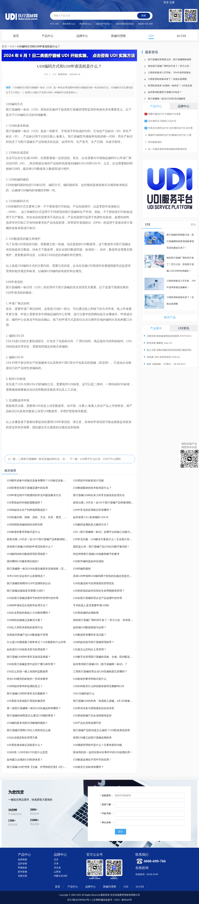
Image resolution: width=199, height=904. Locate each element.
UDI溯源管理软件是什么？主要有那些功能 (97, 745)
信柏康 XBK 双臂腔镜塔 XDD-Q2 (162, 357)
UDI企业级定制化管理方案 (22, 737)
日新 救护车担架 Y (104, 24)
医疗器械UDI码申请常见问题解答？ (27, 693)
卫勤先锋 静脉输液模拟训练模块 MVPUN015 (167, 336)
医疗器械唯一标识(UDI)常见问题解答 (166, 98)
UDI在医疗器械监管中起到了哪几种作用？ (31, 664)
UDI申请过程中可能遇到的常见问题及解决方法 (34, 495)
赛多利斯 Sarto (69, 24)
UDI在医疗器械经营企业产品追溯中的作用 (97, 598)
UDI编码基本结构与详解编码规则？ (27, 723)
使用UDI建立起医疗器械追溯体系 (92, 737)
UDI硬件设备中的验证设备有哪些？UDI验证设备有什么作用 (41, 480)
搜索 (143, 15)
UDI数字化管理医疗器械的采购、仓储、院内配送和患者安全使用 (110, 656)
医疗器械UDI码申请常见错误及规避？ (29, 656)
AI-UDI (181, 36)
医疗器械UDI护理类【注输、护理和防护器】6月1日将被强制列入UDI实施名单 (52, 767)
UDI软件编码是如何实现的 (88, 561)
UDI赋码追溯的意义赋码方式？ (91, 524)
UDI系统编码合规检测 (86, 612)
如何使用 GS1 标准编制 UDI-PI (90, 517)
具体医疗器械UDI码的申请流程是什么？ (30, 546)
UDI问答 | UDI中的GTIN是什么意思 (27, 752)
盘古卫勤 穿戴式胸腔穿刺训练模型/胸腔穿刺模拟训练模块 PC (167, 350)
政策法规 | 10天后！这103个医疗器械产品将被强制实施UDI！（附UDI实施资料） (53, 539)
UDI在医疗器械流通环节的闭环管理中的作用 (32, 598)
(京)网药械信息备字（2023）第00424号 (112, 900)
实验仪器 (22, 876)
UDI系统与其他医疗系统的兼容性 (26, 700)
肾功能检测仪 (153, 142)
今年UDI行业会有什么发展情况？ (26, 576)
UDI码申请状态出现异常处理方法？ (27, 605)
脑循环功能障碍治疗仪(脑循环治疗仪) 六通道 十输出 (167, 136)
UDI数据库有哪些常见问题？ (89, 634)
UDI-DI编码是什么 (83, 693)
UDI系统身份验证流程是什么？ (25, 745)
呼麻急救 (22, 867)
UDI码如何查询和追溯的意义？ (25, 686)
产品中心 (48, 36)
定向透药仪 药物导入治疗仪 (160, 121)
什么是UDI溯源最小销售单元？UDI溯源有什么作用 (36, 642)
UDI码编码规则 (82, 568)
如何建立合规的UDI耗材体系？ (25, 759)
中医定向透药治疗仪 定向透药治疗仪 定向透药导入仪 (168, 129)
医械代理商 (118, 36)
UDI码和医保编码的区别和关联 (25, 524)
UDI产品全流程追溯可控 (87, 723)
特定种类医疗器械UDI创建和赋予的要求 (96, 554)
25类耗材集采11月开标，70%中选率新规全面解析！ (169, 73)
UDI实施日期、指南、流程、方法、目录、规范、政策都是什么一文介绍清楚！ (52, 517)
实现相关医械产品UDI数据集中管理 (27, 634)
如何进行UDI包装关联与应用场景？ (27, 649)
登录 (166, 2)
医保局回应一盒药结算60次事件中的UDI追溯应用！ (102, 752)
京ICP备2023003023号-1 (79, 900)
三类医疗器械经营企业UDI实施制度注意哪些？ (100, 671)
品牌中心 (82, 36)
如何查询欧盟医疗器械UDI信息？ (165, 92)
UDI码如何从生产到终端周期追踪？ (27, 509)
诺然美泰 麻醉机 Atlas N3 (158, 343)
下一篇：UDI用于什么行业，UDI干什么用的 (95, 459)
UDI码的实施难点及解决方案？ (25, 620)
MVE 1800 (54, 24)
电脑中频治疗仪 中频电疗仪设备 (163, 114)
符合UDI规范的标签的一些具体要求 (27, 678)
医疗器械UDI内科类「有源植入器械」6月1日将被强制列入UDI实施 (111, 700)
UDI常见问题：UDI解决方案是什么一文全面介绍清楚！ (105, 539)
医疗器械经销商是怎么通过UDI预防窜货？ (31, 715)
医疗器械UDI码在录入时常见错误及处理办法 (99, 495)
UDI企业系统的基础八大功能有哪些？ (29, 612)
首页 (16, 36)
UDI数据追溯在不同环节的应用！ (92, 759)
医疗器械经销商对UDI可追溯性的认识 (29, 583)
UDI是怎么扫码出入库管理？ (89, 649)
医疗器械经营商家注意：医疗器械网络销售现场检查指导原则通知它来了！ (169, 60)
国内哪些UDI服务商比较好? (23, 561)
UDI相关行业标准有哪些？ (88, 767)
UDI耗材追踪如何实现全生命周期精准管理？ (99, 590)
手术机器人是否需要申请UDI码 (91, 605)
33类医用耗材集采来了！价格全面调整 (167, 79)
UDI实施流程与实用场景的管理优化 (93, 583)
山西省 (57, 872)
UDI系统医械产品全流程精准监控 (92, 715)
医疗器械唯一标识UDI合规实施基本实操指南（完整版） (39, 568)
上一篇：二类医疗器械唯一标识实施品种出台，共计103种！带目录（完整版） (53, 459)
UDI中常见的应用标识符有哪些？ (92, 509)
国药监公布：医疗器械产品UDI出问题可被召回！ (101, 546)
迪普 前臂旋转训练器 (125, 24)
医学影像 (22, 872)
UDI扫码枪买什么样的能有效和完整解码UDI (98, 686)
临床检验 (22, 859)
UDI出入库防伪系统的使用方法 (25, 627)
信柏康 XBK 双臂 (145, 24)
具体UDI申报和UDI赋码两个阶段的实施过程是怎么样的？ (106, 576)
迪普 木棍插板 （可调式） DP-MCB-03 (164, 364)
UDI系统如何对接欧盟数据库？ (25, 502)
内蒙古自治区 (61, 876)
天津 (56, 863)
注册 (172, 2)
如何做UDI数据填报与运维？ (89, 627)
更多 (193, 224)
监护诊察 (22, 863)
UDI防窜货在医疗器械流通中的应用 (27, 487)
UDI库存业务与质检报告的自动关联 (93, 708)
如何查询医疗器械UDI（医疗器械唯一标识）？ (100, 664)
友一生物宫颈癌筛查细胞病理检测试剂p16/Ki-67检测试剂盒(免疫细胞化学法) (165, 150)
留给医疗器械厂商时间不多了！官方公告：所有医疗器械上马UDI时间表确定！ (118, 620)
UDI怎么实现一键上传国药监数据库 (27, 671)
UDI (151, 36)
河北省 (57, 867)
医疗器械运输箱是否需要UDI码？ (26, 590)
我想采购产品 (189, 443)
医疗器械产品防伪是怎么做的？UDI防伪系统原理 (101, 730)
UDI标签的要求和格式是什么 (23, 532)
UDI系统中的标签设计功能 (88, 480)
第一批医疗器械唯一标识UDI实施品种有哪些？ (34, 708)
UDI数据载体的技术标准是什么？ (92, 487)
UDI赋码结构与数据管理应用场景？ (27, 554)
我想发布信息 (189, 447)
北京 (56, 859)
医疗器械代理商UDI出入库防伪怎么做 (29, 730)
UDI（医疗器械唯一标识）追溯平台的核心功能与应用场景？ (108, 532)
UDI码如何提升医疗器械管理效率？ (93, 642)
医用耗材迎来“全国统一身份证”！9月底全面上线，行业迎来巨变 (170, 86)
